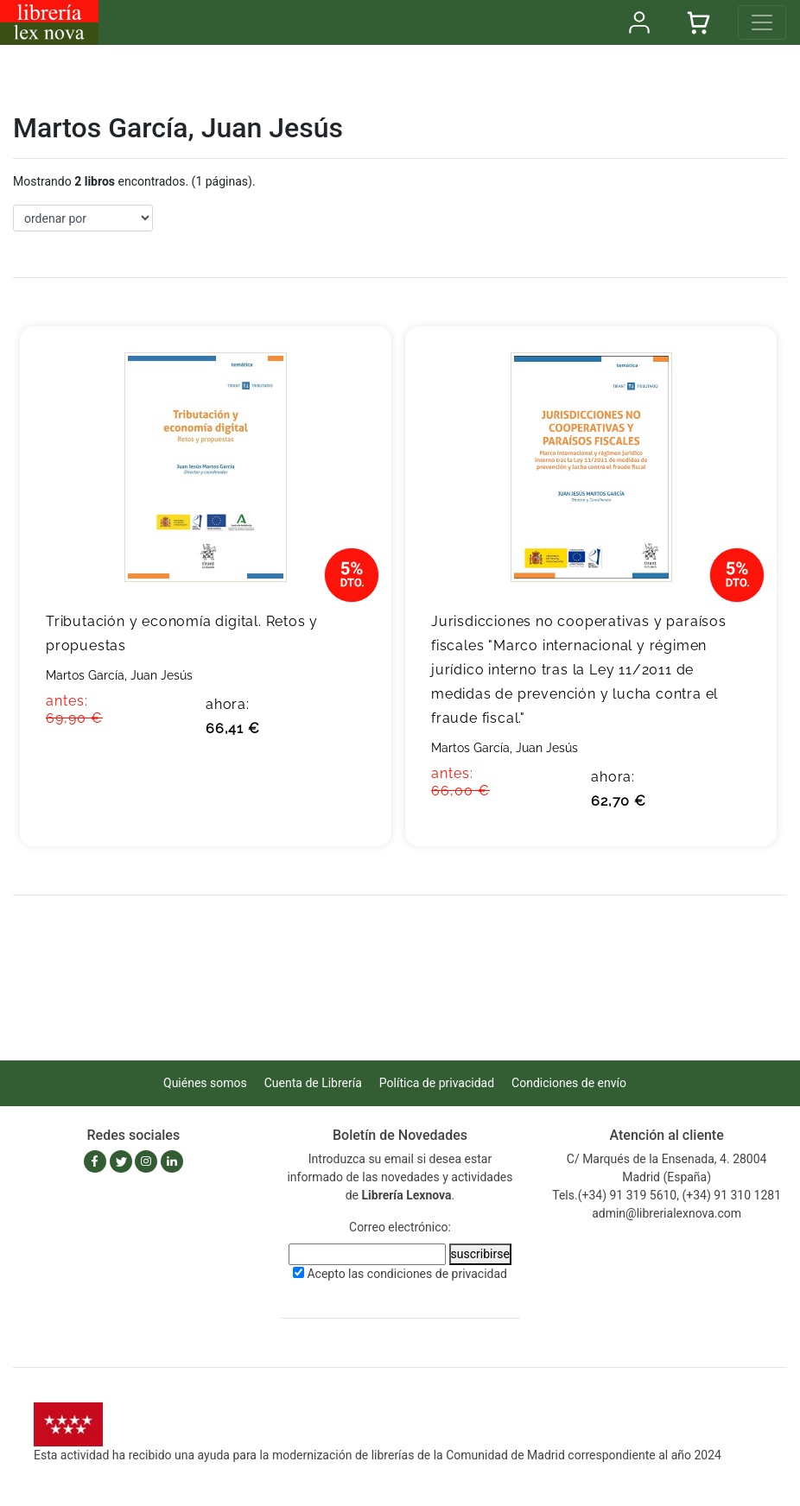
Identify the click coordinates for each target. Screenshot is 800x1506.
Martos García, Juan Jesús (119, 675)
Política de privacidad (436, 1083)
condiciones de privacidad (437, 1274)
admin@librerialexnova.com (666, 1213)
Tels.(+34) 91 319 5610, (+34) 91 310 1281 (666, 1195)
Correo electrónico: (400, 1227)
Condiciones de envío (568, 1083)
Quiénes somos (205, 1083)
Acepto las (407, 1274)
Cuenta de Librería (313, 1083)
